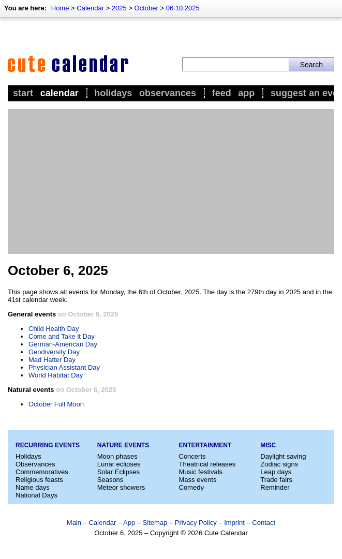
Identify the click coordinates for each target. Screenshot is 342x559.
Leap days (275, 472)
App (246, 93)
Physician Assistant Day (64, 367)
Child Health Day (53, 329)
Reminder (274, 487)
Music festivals (201, 472)
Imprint (234, 522)
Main (74, 522)
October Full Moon (56, 404)
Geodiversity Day (54, 352)
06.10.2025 (183, 8)
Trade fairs (276, 480)
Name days (33, 487)
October (146, 8)
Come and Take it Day (61, 336)
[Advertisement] (171, 181)
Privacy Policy (196, 522)
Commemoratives (42, 472)
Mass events (198, 480)
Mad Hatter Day (52, 360)
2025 (119, 8)
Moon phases (117, 456)
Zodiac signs (279, 464)
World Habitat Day (55, 375)
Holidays (113, 93)
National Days (36, 495)
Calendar (90, 8)
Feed (221, 93)
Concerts (192, 456)
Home (60, 8)
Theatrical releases (207, 464)
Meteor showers (121, 487)
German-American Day (62, 344)
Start (23, 93)
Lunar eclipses (119, 464)
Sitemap (155, 522)
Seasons (110, 480)
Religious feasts (39, 480)
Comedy (191, 487)
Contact (263, 522)
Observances (167, 93)
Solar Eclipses (118, 472)
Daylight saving (283, 456)
